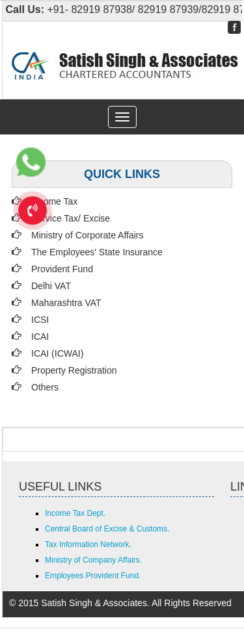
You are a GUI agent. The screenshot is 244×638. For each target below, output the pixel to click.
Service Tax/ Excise (70, 218)
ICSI (40, 319)
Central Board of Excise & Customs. (107, 528)
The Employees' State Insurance (97, 252)
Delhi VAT (51, 286)
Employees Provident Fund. (93, 575)
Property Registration (74, 370)
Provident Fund (62, 269)
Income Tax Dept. (75, 513)
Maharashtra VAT (66, 303)
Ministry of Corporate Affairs (87, 235)
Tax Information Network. (88, 544)
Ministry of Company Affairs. (93, 560)
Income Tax (54, 201)
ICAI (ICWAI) (57, 353)
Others (45, 387)
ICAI (40, 336)
